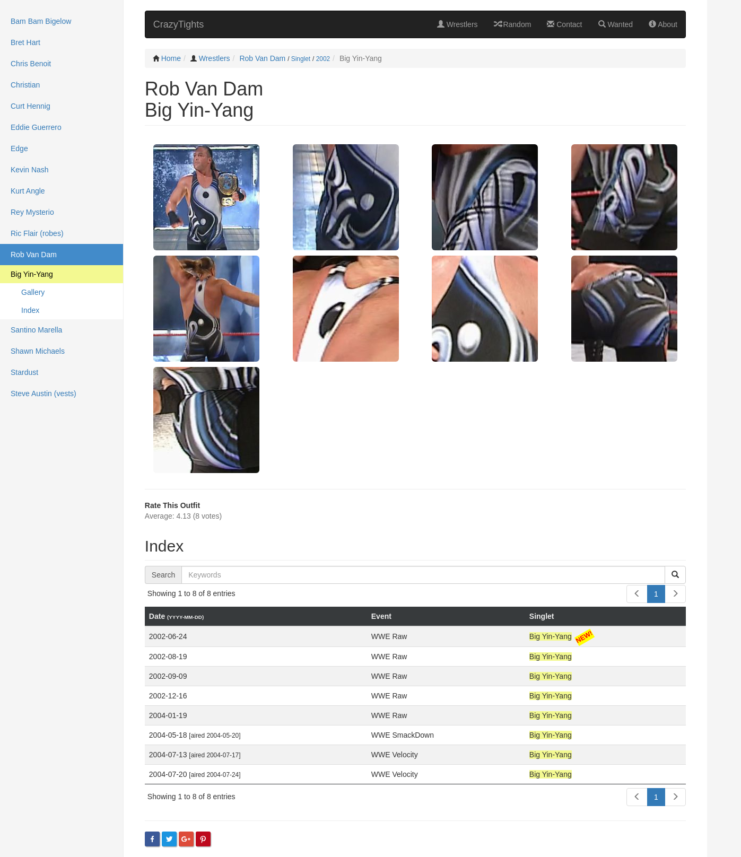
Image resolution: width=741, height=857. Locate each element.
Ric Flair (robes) (37, 233)
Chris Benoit (31, 63)
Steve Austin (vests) (43, 393)
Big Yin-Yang (32, 274)
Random (512, 24)
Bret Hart (25, 42)
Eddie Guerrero (36, 127)
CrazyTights (178, 24)
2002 (323, 59)
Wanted (615, 24)
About (663, 24)
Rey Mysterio (32, 212)
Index (30, 310)
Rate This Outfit (172, 505)
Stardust (24, 372)
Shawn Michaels (38, 351)
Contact (564, 24)
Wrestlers (457, 24)
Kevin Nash (30, 169)
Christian (25, 85)
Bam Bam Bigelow (41, 21)
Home (171, 58)
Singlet (300, 59)
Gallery (33, 292)
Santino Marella (36, 330)
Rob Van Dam (262, 58)
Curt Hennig (30, 106)
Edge (19, 148)
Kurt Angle (28, 191)
